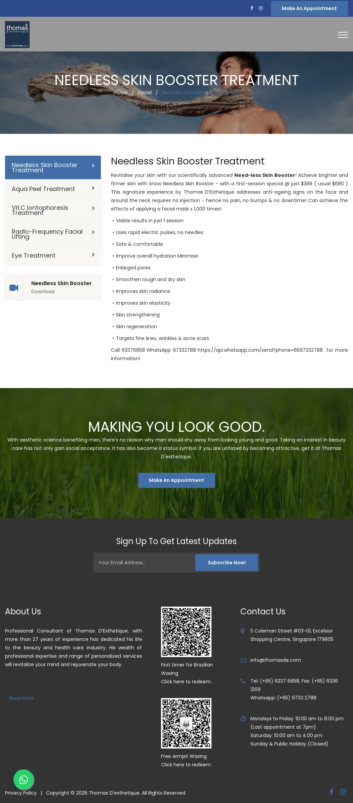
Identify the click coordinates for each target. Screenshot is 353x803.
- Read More (19, 698)
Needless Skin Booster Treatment (45, 167)
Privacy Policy (21, 793)
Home (121, 92)
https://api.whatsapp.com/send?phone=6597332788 (260, 350)
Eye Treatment (33, 255)
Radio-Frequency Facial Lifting (47, 234)
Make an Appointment (309, 8)
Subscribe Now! (226, 562)
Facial (145, 92)
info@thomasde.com (275, 660)
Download (42, 291)
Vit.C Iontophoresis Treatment (40, 210)
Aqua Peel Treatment (43, 189)
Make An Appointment (176, 480)
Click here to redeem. (186, 681)
